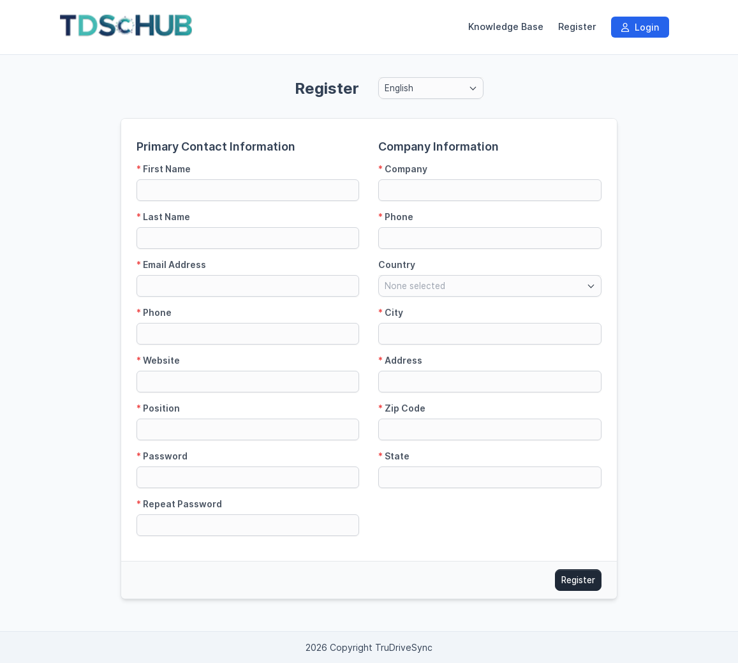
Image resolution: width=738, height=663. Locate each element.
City (390, 312)
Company (402, 168)
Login (640, 27)
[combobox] (430, 88)
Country (396, 264)
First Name (164, 168)
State (394, 456)
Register (577, 27)
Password (162, 456)
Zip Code (401, 408)
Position (158, 408)
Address (400, 360)
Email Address (171, 264)
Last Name (163, 216)
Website (158, 360)
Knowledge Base (505, 27)
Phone (154, 312)
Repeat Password (179, 503)
